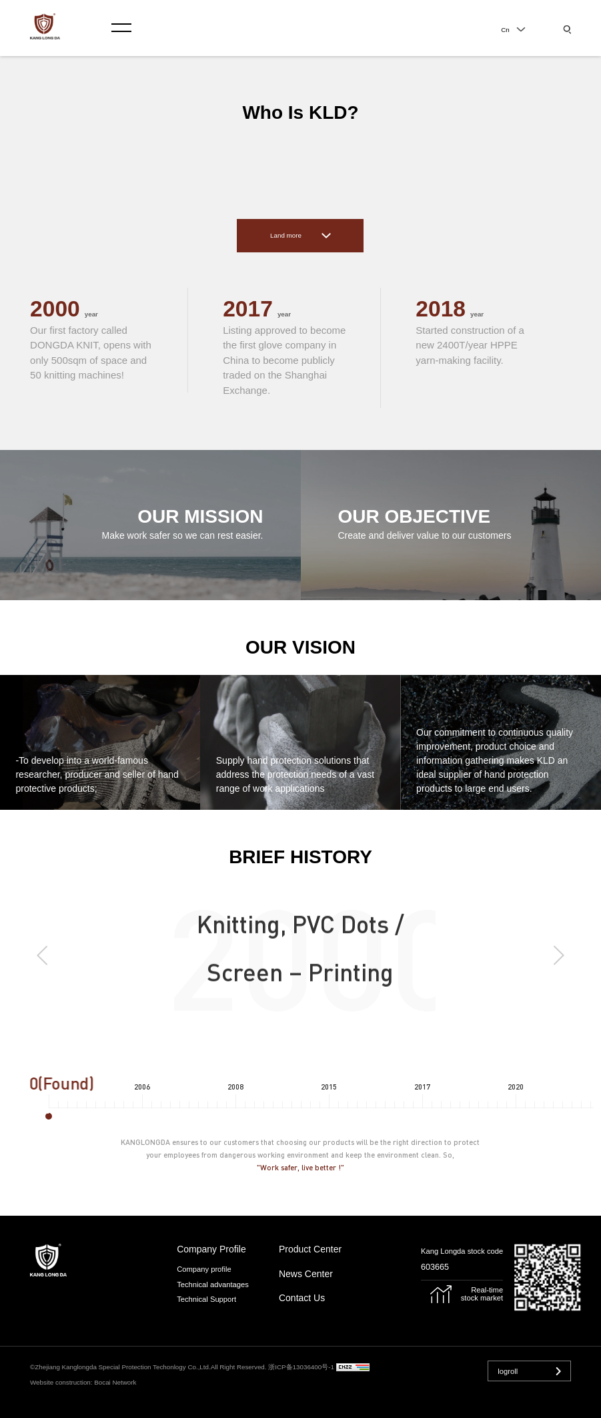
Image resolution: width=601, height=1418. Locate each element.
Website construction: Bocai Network (83, 1382)
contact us (302, 1297)
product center (310, 1249)
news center (306, 1273)
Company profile (204, 1269)
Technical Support (206, 1299)
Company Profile (211, 1249)
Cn (505, 29)
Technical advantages (213, 1284)
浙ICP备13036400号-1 (301, 1367)
